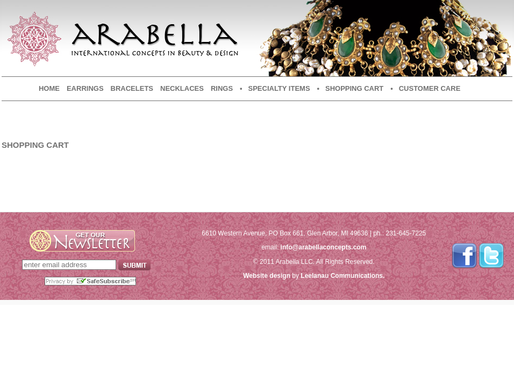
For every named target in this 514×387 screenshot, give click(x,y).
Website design (266, 276)
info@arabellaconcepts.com (324, 247)
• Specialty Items (275, 88)
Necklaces (182, 88)
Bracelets (132, 88)
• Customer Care (425, 88)
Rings (222, 88)
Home (49, 88)
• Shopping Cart (350, 88)
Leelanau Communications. (342, 276)
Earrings (85, 88)
